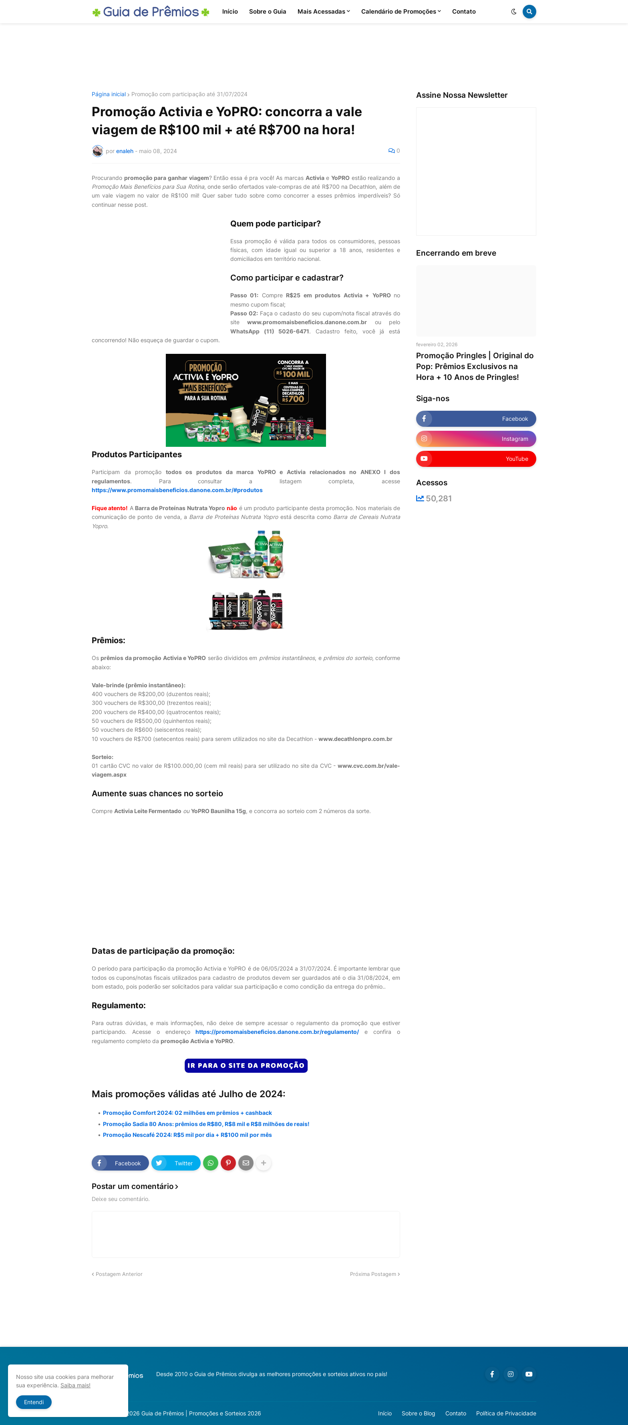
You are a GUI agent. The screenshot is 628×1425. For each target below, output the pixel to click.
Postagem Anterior (119, 1274)
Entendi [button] (34, 1402)
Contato (455, 1413)
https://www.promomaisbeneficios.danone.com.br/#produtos (177, 489)
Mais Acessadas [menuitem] (321, 11)
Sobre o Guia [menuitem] (267, 11)
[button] (514, 11)
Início (385, 1413)
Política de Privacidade (506, 1413)
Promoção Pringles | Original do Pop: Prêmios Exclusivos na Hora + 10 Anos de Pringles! (475, 366)
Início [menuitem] (230, 11)
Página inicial (109, 94)
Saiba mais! (75, 1385)
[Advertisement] (314, 57)
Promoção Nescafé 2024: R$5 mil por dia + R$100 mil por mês (187, 1134)
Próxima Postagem (373, 1274)
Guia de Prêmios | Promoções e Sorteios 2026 (201, 1413)
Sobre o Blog (418, 1413)
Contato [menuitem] (464, 11)
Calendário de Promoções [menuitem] (398, 11)
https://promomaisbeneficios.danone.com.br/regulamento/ (277, 1031)
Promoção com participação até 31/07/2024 (189, 94)
